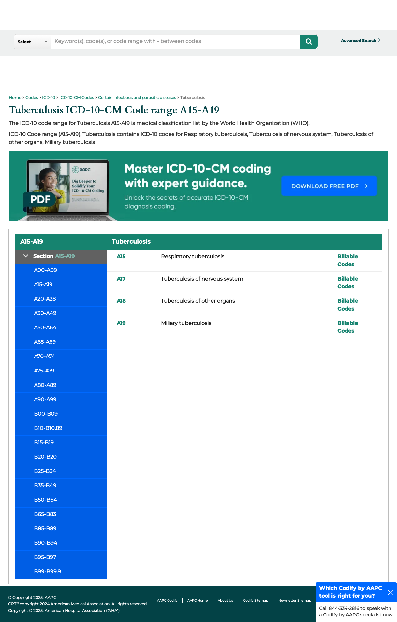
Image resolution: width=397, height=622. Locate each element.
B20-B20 (45, 457)
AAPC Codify (167, 601)
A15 (121, 256)
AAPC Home (197, 601)
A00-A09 (45, 270)
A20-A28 (45, 299)
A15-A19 (43, 284)
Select (24, 41)
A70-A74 (44, 356)
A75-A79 (44, 371)
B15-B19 (44, 442)
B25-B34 (45, 471)
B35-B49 (45, 485)
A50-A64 (45, 328)
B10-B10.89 (48, 428)
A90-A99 (45, 399)
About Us (225, 601)
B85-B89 (45, 528)
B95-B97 (45, 557)
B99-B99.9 (47, 572)
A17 (121, 279)
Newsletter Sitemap (294, 601)
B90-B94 (45, 543)
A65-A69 (45, 342)
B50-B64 (45, 500)
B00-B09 (46, 414)
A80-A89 (45, 385)
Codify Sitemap (255, 601)
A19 (121, 323)
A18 (121, 301)
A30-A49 (45, 313)
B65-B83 (45, 514)
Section (54, 256)
